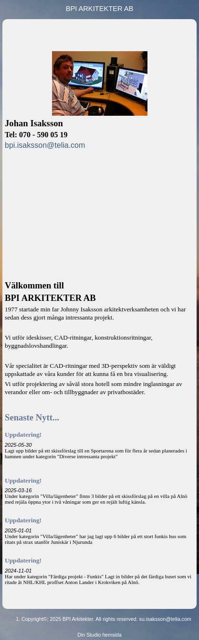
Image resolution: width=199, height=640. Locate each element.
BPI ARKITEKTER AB (100, 8)
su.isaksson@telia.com (165, 619)
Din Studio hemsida (99, 635)
